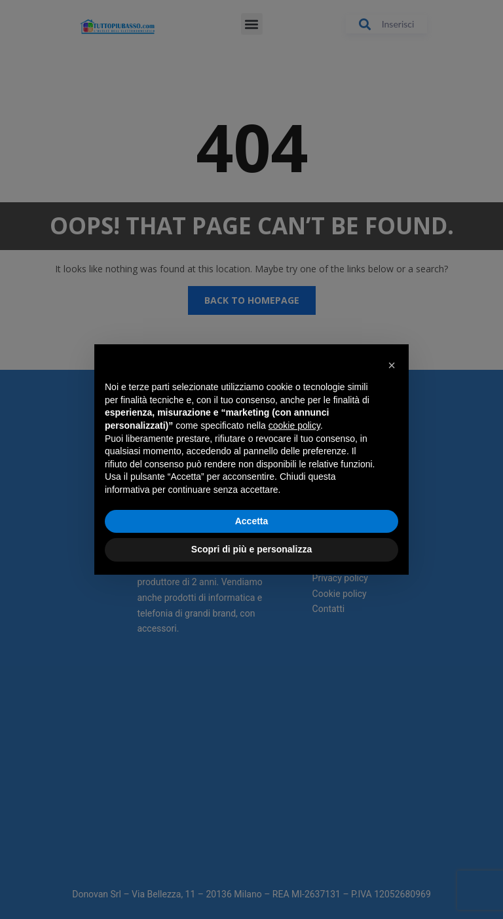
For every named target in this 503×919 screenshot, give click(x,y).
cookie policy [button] (294, 425)
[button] (391, 365)
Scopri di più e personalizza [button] (251, 549)
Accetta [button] (252, 521)
